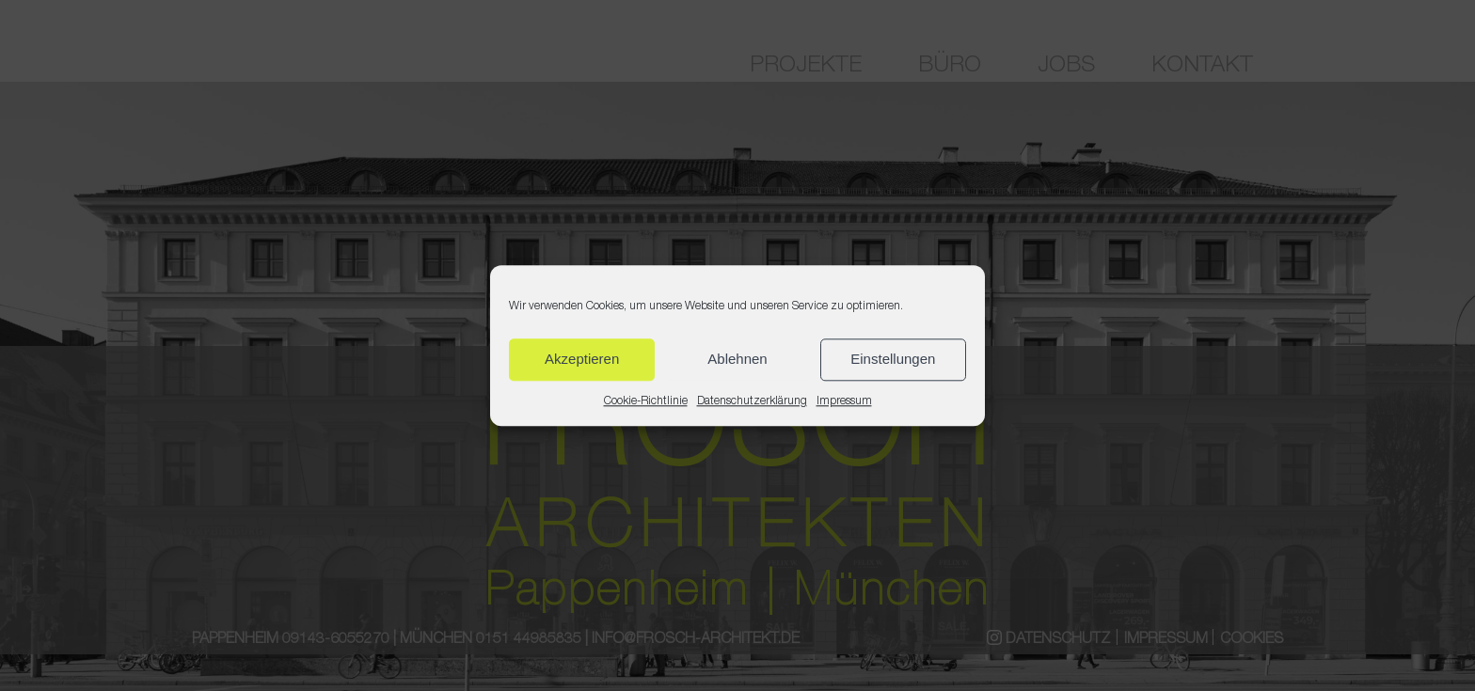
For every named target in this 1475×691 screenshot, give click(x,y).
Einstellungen (892, 359)
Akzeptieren (582, 359)
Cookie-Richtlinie (646, 401)
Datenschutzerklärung (752, 401)
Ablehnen (737, 359)
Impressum (844, 401)
